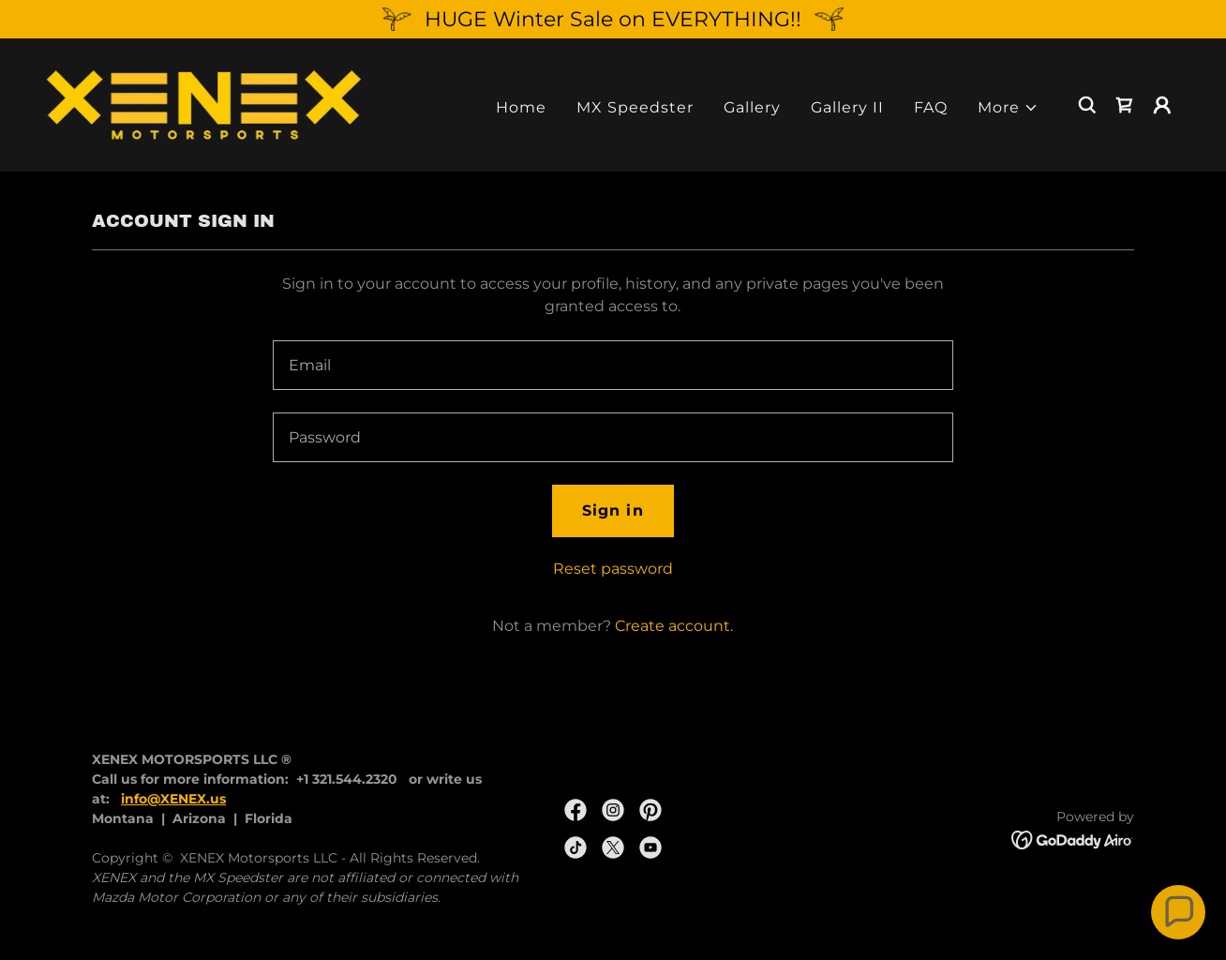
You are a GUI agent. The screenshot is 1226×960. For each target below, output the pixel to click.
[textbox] (612, 365)
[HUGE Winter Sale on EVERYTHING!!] (613, 19)
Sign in (612, 510)
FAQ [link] (931, 107)
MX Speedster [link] (635, 107)
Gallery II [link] (847, 107)
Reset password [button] (613, 569)
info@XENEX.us (173, 798)
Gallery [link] (752, 107)
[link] (204, 103)
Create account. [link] (674, 626)
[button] (1008, 108)
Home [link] (521, 107)
